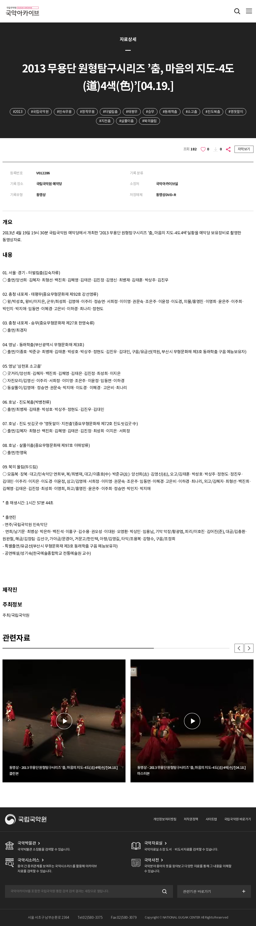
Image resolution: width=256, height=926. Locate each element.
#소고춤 (191, 111)
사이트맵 (211, 819)
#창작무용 (87, 111)
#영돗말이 (235, 111)
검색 (164, 891)
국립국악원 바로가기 (237, 819)
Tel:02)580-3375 (90, 917)
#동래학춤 (170, 111)
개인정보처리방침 (164, 819)
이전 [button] (239, 648)
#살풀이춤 (126, 121)
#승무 (150, 111)
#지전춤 (104, 121)
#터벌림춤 (110, 111)
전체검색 (237, 11)
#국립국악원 (40, 111)
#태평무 (131, 111)
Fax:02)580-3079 (124, 917)
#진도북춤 (213, 111)
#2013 (17, 111)
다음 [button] (249, 648)
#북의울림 (149, 121)
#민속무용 (64, 111)
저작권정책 (191, 819)
